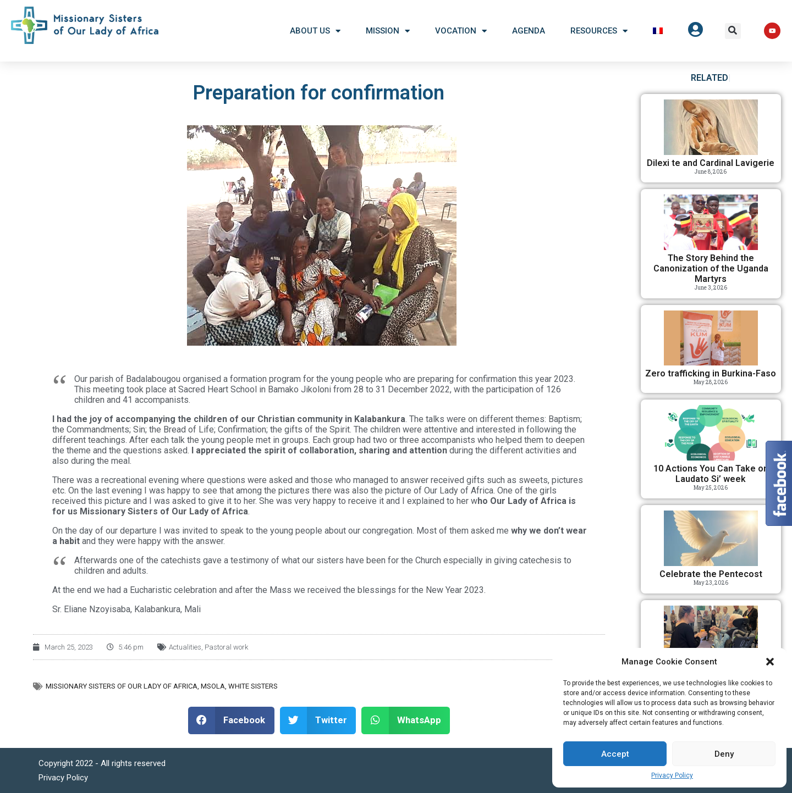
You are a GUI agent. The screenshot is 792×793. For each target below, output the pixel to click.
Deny (724, 754)
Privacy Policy (672, 775)
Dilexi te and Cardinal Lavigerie (710, 163)
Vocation (461, 31)
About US (315, 31)
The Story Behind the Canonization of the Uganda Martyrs (710, 268)
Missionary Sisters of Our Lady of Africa (121, 686)
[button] (770, 661)
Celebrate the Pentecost (710, 574)
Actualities (185, 647)
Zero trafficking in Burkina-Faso (710, 373)
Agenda (528, 31)
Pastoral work (226, 647)
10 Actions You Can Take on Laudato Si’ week (710, 473)
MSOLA (213, 686)
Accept (615, 754)
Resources (599, 31)
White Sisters (253, 686)
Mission (388, 31)
